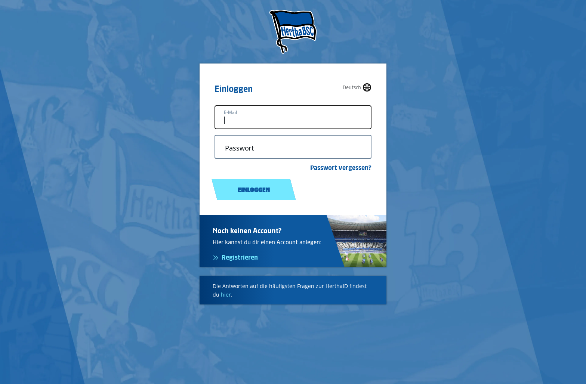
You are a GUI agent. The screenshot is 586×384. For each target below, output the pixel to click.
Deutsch (352, 87)
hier (226, 294)
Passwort (239, 148)
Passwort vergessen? (340, 168)
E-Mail (230, 112)
